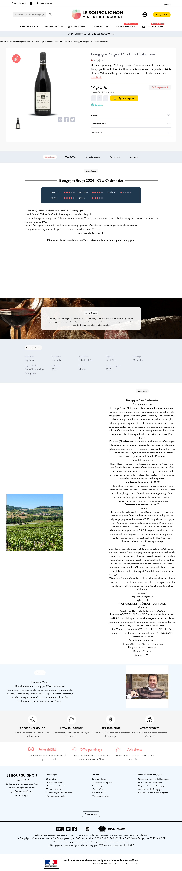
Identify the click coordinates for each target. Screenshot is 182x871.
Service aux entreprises (102, 782)
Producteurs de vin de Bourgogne (153, 792)
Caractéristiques (93, 157)
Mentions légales (53, 789)
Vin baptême (98, 789)
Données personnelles (55, 796)
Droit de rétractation (55, 785)
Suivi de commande (54, 782)
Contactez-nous (91, 814)
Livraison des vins (99, 779)
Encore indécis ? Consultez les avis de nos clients (135, 757)
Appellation (115, 157)
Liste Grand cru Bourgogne (150, 782)
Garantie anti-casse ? (131, 123)
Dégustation (50, 157)
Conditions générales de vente (59, 792)
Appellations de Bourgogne (150, 789)
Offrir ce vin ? (131, 132)
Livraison (131, 114)
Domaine (134, 157)
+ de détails (96, 77)
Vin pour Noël (98, 792)
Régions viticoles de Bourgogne (152, 785)
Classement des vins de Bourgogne (153, 779)
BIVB (146, 655)
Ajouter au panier (124, 98)
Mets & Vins (70, 157)
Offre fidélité (51, 779)
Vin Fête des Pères (100, 796)
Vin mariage (97, 785)
